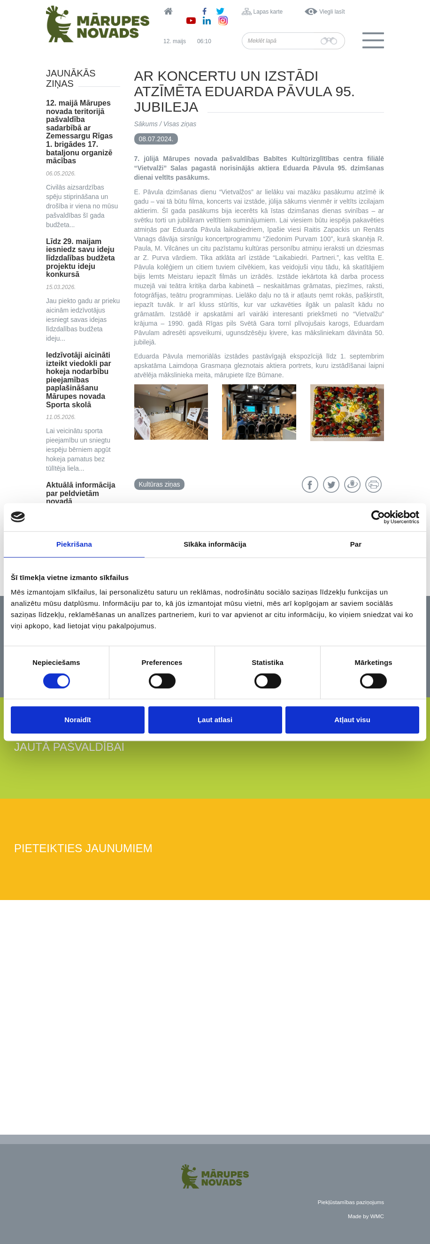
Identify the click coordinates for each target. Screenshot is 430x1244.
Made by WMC (366, 1216)
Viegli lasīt (332, 11)
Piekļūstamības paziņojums (351, 1202)
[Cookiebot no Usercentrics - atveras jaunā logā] (378, 517)
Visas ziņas (180, 124)
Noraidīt (77, 720)
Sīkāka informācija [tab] (215, 544)
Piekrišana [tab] (74, 544)
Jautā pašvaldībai (69, 747)
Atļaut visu (352, 720)
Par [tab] (356, 544)
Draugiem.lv (352, 484)
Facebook (310, 484)
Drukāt (373, 484)
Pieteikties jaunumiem (83, 849)
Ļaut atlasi (215, 720)
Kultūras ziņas (159, 484)
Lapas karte (268, 11)
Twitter (331, 484)
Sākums (146, 124)
